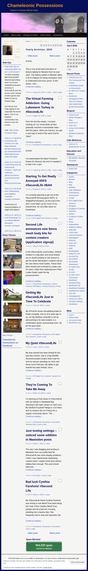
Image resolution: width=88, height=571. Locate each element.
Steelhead (73, 280)
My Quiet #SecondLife (41, 343)
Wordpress (73, 304)
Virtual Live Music (76, 299)
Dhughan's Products (77, 209)
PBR (71, 248)
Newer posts (56, 56)
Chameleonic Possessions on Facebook (10, 342)
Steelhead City (74, 285)
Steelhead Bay (31, 424)
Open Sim (73, 243)
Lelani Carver (45, 35)
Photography (74, 251)
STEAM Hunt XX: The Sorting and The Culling (77, 80)
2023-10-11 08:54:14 (13, 231)
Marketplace (58, 35)
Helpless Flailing (75, 227)
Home (6, 35)
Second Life (56, 376)
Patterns (72, 246)
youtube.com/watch (12, 199)
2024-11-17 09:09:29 (13, 138)
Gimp (71, 222)
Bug (70, 185)
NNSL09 (72, 240)
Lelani (49, 92)
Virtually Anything (48, 286)
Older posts (32, 56)
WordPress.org (75, 323)
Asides (71, 177)
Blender (72, 179)
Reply (55, 218)
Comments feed (75, 320)
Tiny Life (72, 293)
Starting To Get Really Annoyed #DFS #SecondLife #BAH (41, 181)
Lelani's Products (75, 235)
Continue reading (34, 87)
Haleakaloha (74, 224)
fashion (71, 214)
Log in (71, 315)
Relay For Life (74, 254)
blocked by (44, 547)
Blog (70, 182)
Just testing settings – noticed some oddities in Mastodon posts (41, 435)
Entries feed (73, 317)
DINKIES (72, 211)
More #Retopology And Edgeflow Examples (12, 193)
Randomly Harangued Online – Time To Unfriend (77, 98)
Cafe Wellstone (75, 190)
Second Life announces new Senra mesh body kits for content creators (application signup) (41, 233)
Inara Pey (72, 125)
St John (72, 272)
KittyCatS (72, 230)
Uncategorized (74, 296)
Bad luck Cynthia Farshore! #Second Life (39, 486)
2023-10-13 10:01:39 (13, 162)
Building (72, 187)
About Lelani (16, 35)
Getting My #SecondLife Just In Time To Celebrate (39, 297)
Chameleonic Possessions (35, 5)
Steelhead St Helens (77, 291)
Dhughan (72, 206)
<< (41, 45)
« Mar (69, 69)
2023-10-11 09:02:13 (13, 215)
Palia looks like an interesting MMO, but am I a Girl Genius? (13, 69)
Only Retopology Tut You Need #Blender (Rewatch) (13, 220)
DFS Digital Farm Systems (42, 218)
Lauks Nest (73, 232)
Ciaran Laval (74, 115)
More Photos (8, 335)
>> (61, 45)
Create (71, 198)
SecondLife (56, 422)
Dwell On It (73, 123)
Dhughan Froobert (30, 35)
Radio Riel (73, 169)
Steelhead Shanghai (77, 288)
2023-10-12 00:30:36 (13, 189)
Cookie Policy (47, 567)
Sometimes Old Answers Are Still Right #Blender (11, 143)
